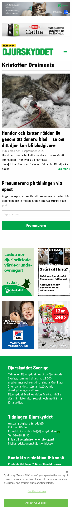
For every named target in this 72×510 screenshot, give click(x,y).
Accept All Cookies (36, 502)
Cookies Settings (37, 491)
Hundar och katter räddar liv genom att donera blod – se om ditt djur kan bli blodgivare (33, 139)
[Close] (67, 471)
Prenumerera (36, 226)
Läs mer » (64, 169)
